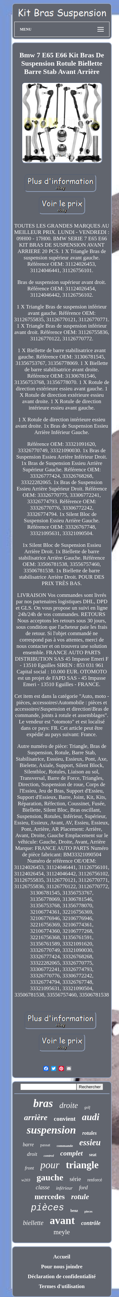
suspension (51, 1130)
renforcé (94, 1179)
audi (90, 1117)
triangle (82, 1164)
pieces (88, 1211)
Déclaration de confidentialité (62, 1276)
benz (74, 1210)
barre (28, 1144)
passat (45, 1144)
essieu (90, 1142)
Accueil (61, 1257)
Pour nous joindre (62, 1267)
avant (62, 1220)
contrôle (91, 1223)
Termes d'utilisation (61, 1286)
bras (43, 1103)
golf (87, 1107)
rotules (89, 1133)
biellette (33, 1222)
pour (49, 1164)
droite (68, 1105)
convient (65, 1118)
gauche (49, 1177)
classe (43, 1187)
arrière (36, 1117)
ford (83, 1188)
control (48, 1155)
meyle (62, 1232)
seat (92, 1154)
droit (32, 1154)
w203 (25, 1179)
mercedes (50, 1196)
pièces (47, 1208)
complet (71, 1153)
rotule (80, 1197)
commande (64, 1146)
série (75, 1179)
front (29, 1167)
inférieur (64, 1188)
